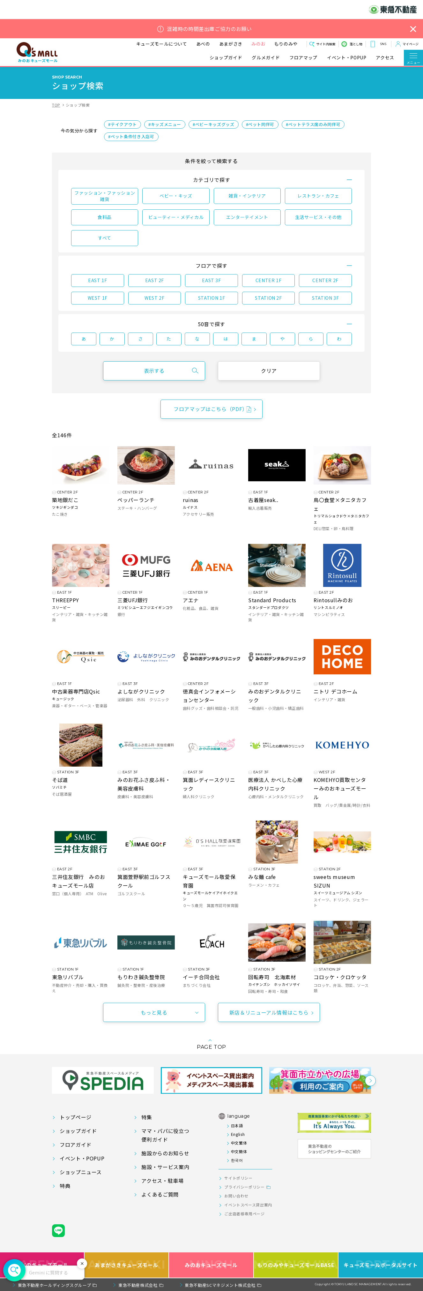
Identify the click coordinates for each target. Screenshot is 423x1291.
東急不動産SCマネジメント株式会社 (220, 1285)
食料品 (105, 217)
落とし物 (356, 43)
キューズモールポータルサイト (381, 1265)
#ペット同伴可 (260, 124)
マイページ (411, 43)
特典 (65, 1186)
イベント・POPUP (346, 58)
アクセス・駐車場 (162, 1180)
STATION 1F (211, 298)
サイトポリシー (238, 1178)
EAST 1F (97, 280)
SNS (383, 44)
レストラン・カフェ (318, 195)
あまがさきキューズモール (126, 1265)
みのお (258, 44)
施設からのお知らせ (165, 1153)
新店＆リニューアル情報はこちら (269, 1012)
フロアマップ (303, 58)
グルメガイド (266, 58)
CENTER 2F (325, 280)
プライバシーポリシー (244, 1187)
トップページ (76, 1117)
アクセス (385, 58)
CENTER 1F (269, 280)
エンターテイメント (247, 217)
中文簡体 (239, 1151)
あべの (203, 44)
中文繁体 (239, 1142)
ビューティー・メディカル (176, 217)
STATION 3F (325, 298)
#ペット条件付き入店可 (131, 136)
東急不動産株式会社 (138, 1285)
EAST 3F (211, 280)
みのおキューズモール (211, 1265)
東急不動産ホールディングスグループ (54, 1285)
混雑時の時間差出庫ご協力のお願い (209, 29)
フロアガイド (76, 1144)
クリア (269, 370)
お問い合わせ (236, 1195)
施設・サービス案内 (165, 1167)
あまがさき (230, 44)
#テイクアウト (122, 124)
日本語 (237, 1125)
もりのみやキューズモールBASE (296, 1265)
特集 (146, 1117)
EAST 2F (154, 280)
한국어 (237, 1160)
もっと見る (154, 1012)
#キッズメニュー (164, 124)
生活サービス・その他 (318, 217)
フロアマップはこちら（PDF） (211, 409)
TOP (56, 105)
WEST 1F (98, 298)
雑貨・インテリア (247, 195)
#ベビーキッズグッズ (213, 124)
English (238, 1134)
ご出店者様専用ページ (244, 1213)
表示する (154, 370)
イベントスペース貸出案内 (248, 1204)
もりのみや (286, 44)
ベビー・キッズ (176, 195)
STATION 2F (268, 298)
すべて (104, 238)
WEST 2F (154, 298)
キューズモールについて (161, 44)
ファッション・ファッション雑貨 (104, 196)
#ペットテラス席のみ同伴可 (313, 124)
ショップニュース (81, 1172)
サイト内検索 (325, 43)
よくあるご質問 (159, 1194)
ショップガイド (226, 58)
